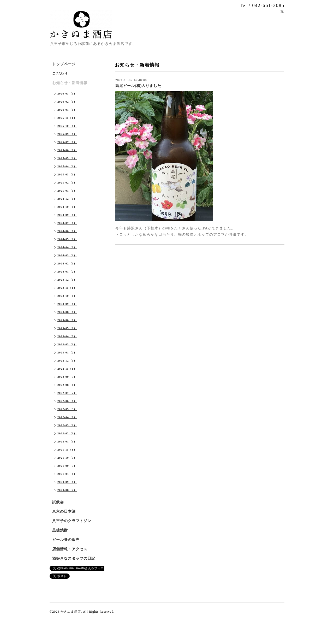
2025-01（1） (67, 190)
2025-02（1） (67, 182)
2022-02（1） (67, 433)
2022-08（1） (67, 384)
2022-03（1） (67, 425)
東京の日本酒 (64, 511)
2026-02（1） (67, 101)
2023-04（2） (67, 336)
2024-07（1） (67, 222)
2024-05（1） (67, 239)
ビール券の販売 (66, 540)
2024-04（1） (67, 247)
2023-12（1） (67, 279)
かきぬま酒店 (71, 611)
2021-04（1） (67, 473)
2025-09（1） (67, 133)
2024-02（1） (67, 263)
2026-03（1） (67, 93)
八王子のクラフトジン (71, 521)
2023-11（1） (67, 287)
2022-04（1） (67, 417)
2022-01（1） (67, 441)
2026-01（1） (67, 109)
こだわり (60, 73)
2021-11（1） (67, 449)
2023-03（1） (67, 344)
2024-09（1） (67, 214)
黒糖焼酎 (60, 530)
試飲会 (58, 502)
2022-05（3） (67, 409)
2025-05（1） (67, 158)
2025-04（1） (67, 166)
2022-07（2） (67, 392)
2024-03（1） (67, 255)
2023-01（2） (67, 352)
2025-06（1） (67, 150)
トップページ (64, 64)
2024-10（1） (67, 206)
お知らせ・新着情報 (69, 83)
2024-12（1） (67, 198)
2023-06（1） (67, 320)
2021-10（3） (67, 457)
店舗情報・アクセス (69, 549)
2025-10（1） (67, 125)
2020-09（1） (67, 481)
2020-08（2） (67, 490)
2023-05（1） (67, 328)
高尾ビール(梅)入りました (138, 86)
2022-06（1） (67, 401)
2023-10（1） (67, 295)
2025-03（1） (67, 174)
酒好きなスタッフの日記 (73, 558)
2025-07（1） (67, 142)
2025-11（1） (67, 117)
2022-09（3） (67, 376)
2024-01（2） (67, 271)
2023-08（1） (67, 312)
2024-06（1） (67, 231)
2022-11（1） (67, 368)
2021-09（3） (67, 465)
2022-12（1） (67, 360)
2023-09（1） (67, 303)
